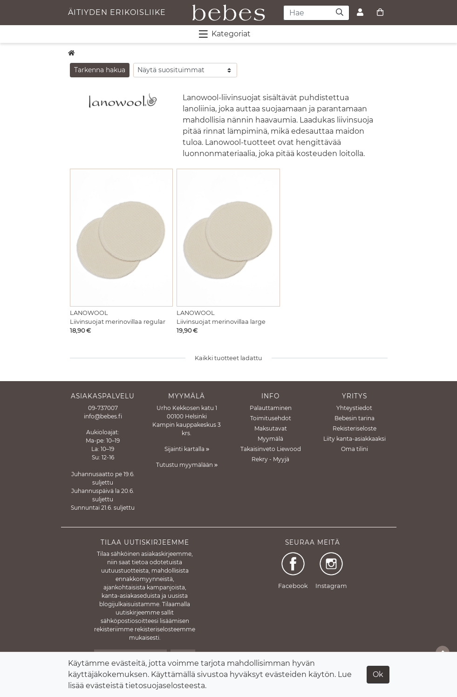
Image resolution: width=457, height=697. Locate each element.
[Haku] (339, 12)
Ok (378, 674)
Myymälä (270, 438)
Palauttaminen (271, 407)
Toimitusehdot (270, 418)
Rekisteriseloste (354, 428)
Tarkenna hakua (99, 70)
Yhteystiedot (354, 407)
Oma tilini (354, 448)
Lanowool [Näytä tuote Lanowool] (89, 312)
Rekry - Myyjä (270, 459)
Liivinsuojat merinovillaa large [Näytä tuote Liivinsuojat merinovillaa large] (221, 321)
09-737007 (103, 407)
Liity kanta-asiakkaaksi (354, 438)
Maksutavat (270, 428)
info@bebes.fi (103, 416)
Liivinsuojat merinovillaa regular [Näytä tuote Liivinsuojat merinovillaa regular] (117, 321)
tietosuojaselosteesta (165, 685)
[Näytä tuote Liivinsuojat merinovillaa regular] (121, 237)
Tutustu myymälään (187, 464)
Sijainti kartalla (186, 448)
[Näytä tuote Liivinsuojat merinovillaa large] (228, 237)
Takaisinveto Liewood (270, 448)
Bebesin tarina (354, 418)
